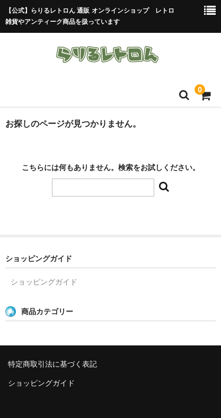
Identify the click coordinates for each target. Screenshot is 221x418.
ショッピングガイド (44, 282)
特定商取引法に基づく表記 (52, 364)
